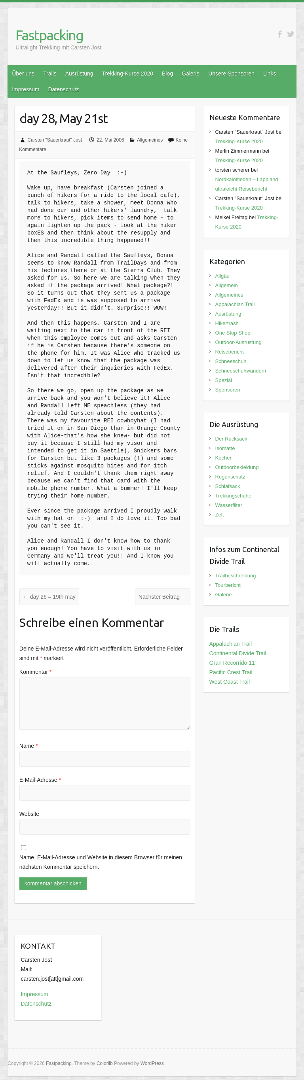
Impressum (25, 89)
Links (269, 73)
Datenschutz (63, 89)
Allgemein (226, 285)
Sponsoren (227, 390)
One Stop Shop (233, 333)
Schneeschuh (231, 361)
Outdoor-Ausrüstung (238, 342)
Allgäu (222, 276)
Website (29, 814)
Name (28, 746)
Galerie (191, 73)
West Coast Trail (229, 682)
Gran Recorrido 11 (232, 663)
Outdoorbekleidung (237, 467)
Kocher (223, 458)
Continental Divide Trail (237, 653)
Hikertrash (227, 323)
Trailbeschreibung (235, 576)
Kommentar (35, 672)
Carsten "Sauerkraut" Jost (54, 140)
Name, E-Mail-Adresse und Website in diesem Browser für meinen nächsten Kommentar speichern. (100, 862)
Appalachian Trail (235, 304)
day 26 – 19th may (49, 597)
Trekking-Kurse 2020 (127, 73)
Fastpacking (49, 35)
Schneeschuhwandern (240, 371)
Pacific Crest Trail (231, 672)
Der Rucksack (231, 439)
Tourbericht (228, 585)
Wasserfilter (228, 505)
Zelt (219, 515)
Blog (167, 73)
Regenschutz (230, 477)
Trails (50, 73)
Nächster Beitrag (163, 597)
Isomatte (225, 448)
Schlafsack (227, 486)
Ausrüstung (79, 73)
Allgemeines (150, 140)
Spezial (223, 380)
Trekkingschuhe (233, 496)
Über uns (23, 73)
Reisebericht (229, 352)
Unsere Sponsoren (231, 73)
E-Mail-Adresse (40, 780)
